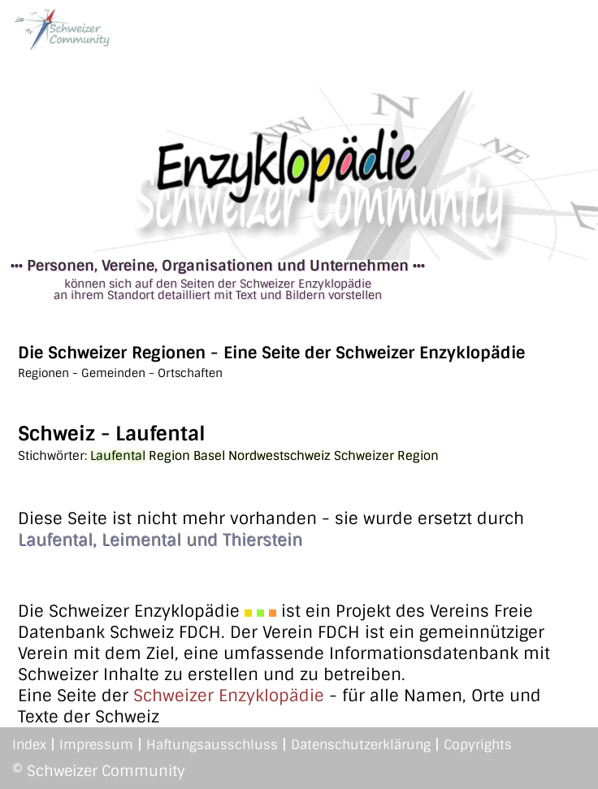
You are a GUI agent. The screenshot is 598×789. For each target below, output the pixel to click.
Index (29, 744)
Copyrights (478, 744)
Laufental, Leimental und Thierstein (160, 539)
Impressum (96, 744)
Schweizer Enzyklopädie (228, 695)
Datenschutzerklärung (361, 744)
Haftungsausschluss (212, 744)
